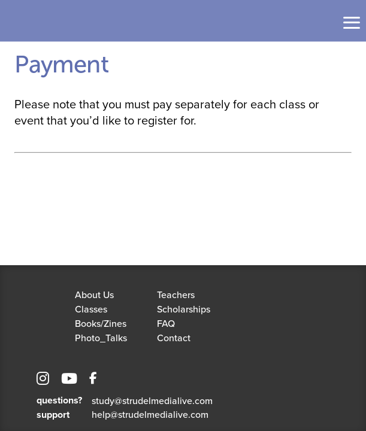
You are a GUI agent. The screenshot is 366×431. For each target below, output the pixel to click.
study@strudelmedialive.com (152, 400)
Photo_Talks (101, 337)
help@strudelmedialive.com (150, 414)
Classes (91, 308)
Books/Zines (100, 323)
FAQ (166, 323)
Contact (173, 337)
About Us (94, 294)
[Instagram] (43, 380)
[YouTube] (69, 380)
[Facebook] (93, 380)
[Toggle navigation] (351, 23)
